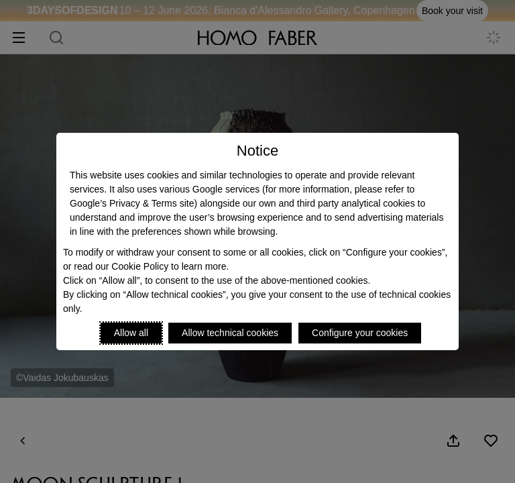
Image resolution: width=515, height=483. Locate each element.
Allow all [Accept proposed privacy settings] (131, 332)
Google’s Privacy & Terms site (132, 203)
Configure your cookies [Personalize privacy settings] (360, 332)
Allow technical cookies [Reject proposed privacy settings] (230, 332)
